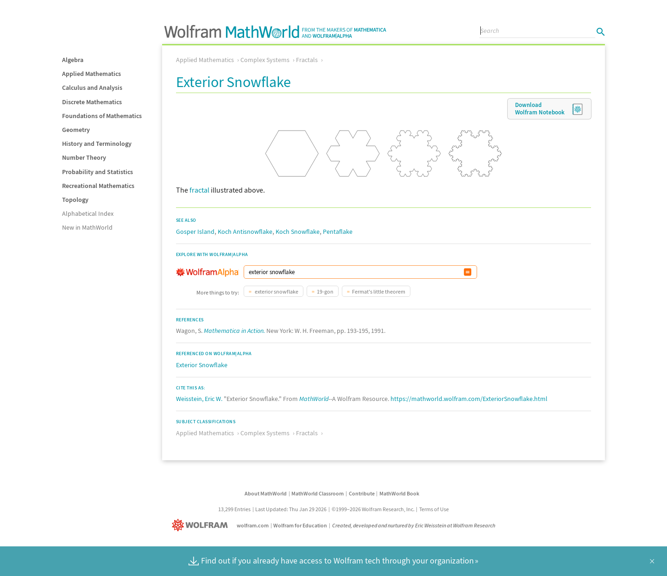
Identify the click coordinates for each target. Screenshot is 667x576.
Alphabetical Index (87, 213)
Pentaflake (337, 231)
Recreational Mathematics (98, 186)
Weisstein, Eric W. (199, 398)
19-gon (325, 291)
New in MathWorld (87, 227)
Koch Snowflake (298, 231)
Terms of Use (434, 509)
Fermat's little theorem (378, 291)
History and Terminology (97, 143)
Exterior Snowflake (201, 365)
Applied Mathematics (91, 73)
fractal (199, 189)
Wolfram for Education (300, 525)
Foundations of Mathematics (102, 116)
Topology (75, 199)
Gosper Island (195, 231)
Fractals (307, 60)
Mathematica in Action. (234, 330)
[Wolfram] (202, 525)
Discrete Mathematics (92, 102)
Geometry (76, 129)
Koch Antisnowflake (245, 231)
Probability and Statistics (97, 172)
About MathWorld (266, 493)
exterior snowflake (276, 291)
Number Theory (84, 157)
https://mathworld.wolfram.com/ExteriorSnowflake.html (468, 398)
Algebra (72, 60)
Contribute (362, 493)
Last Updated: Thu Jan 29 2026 (291, 509)
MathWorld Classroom (317, 493)
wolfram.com (253, 525)
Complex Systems (264, 60)
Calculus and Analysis (92, 87)
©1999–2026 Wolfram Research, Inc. (373, 509)
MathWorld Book (399, 493)
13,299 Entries (234, 509)
